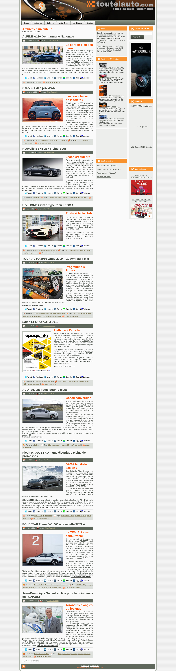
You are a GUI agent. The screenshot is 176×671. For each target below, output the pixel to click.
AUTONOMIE (80, 585)
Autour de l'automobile (41, 250)
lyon (34, 384)
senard (30, 656)
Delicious (86, 78)
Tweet (29, 78)
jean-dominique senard (69, 654)
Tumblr (59, 78)
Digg (77, 78)
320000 (72, 250)
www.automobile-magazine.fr (107, 165)
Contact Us (85, 666)
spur (82, 197)
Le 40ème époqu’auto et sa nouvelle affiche (111, 96)
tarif (45, 587)
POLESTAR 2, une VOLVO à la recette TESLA (53, 524)
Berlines (36, 197)
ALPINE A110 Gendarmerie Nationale (48, 36)
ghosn (60, 654)
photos (77, 197)
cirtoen (80, 140)
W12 (85, 197)
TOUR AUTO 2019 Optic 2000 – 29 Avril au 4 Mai (55, 258)
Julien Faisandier (52, 40)
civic (76, 250)
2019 (67, 250)
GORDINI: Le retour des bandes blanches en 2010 (111, 119)
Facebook (39, 78)
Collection (37, 313)
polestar (31, 587)
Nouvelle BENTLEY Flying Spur (44, 148)
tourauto (48, 316)
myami (25, 143)
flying (59, 197)
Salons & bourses (47, 381)
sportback (78, 445)
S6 (70, 445)
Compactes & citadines (41, 140)
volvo (59, 587)
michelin (81, 654)
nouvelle (30, 143)
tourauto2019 (56, 316)
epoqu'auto (78, 381)
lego (27, 253)
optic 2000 (26, 316)
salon (38, 384)
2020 (49, 197)
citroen (64, 381)
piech (24, 518)
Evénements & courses (49, 313)
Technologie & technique (58, 140)
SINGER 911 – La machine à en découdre (109, 108)
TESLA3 (54, 587)
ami (76, 140)
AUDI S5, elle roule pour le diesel (45, 389)
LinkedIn (50, 78)
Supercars (48, 515)
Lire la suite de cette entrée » (79, 237)
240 (74, 313)
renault (25, 656)
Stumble (69, 78)
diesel (58, 445)
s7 (73, 445)
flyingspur (65, 197)
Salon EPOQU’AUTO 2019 (40, 322)
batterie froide (69, 515)
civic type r (82, 250)
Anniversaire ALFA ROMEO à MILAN (109, 78)
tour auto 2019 (40, 316)
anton (63, 515)
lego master (33, 253)
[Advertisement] (121, 15)
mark (84, 515)
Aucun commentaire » (53, 82)
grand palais (87, 313)
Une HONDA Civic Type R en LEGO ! (47, 205)
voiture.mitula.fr (102, 169)
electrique (86, 140)
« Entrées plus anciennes (31, 32)
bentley (54, 197)
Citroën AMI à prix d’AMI (39, 88)
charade (79, 313)
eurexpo (29, 384)
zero (28, 518)
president (87, 654)
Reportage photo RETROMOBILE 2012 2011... (141, 176)
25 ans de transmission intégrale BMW (111, 68)
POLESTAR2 (39, 587)
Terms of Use (94, 666)
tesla (49, 587)
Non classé (37, 82)
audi (53, 445)
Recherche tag (102, 173)
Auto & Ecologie (39, 515)
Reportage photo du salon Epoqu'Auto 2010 (141, 200)
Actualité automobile (104, 177)
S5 (68, 445)
